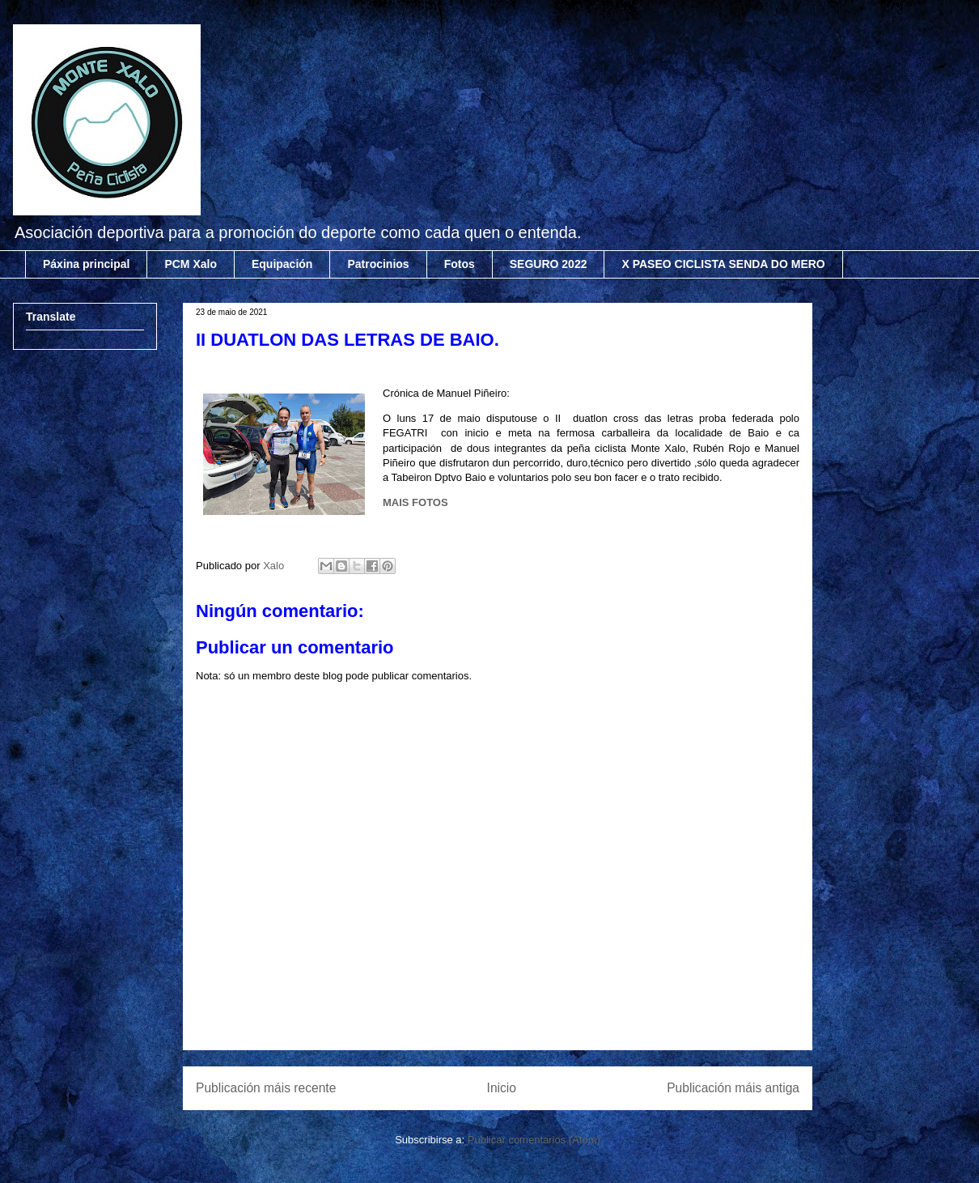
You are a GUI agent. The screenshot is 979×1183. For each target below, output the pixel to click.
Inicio (501, 1088)
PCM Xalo (190, 263)
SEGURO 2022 (548, 263)
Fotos (459, 263)
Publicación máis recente (266, 1088)
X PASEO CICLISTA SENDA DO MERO (722, 263)
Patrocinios (378, 263)
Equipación (282, 263)
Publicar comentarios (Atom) (534, 1140)
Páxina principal (86, 263)
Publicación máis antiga (733, 1088)
